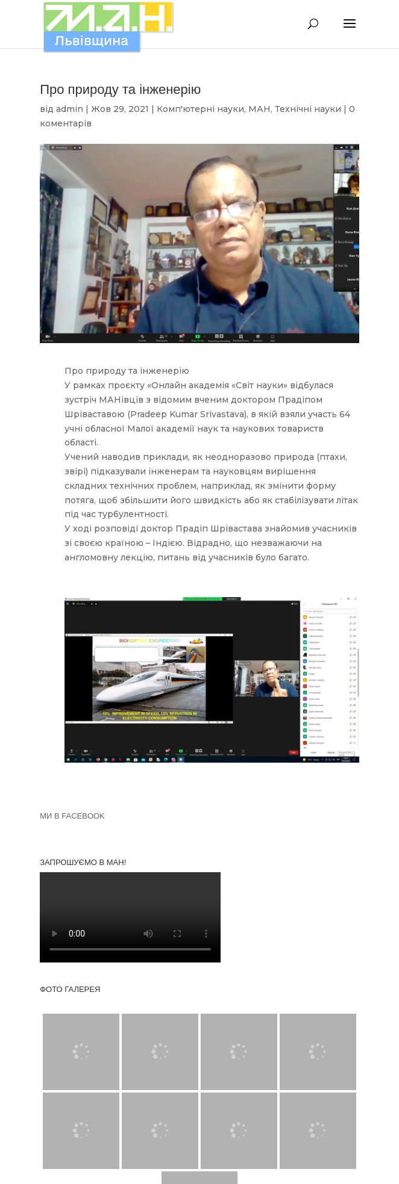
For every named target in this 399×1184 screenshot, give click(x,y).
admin (69, 109)
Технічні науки (308, 109)
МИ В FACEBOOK (72, 815)
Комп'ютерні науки (200, 109)
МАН (259, 109)
